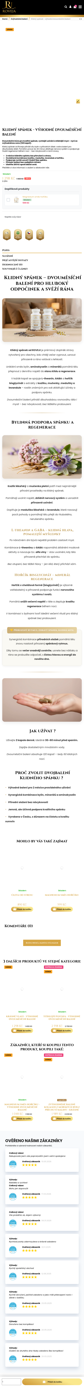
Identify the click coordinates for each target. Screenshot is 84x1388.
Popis (6, 250)
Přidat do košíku (52, 1381)
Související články (15, 269)
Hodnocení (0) (12, 265)
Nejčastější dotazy (15, 260)
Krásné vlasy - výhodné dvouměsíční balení (22, 1018)
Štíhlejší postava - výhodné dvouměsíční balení (62, 1018)
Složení (7, 256)
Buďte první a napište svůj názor (42, 943)
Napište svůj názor (13, 217)
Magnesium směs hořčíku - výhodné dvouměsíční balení (22, 1107)
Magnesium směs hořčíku (35, 197)
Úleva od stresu (22, 895)
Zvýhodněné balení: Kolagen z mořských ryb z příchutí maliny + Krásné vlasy (62, 1108)
